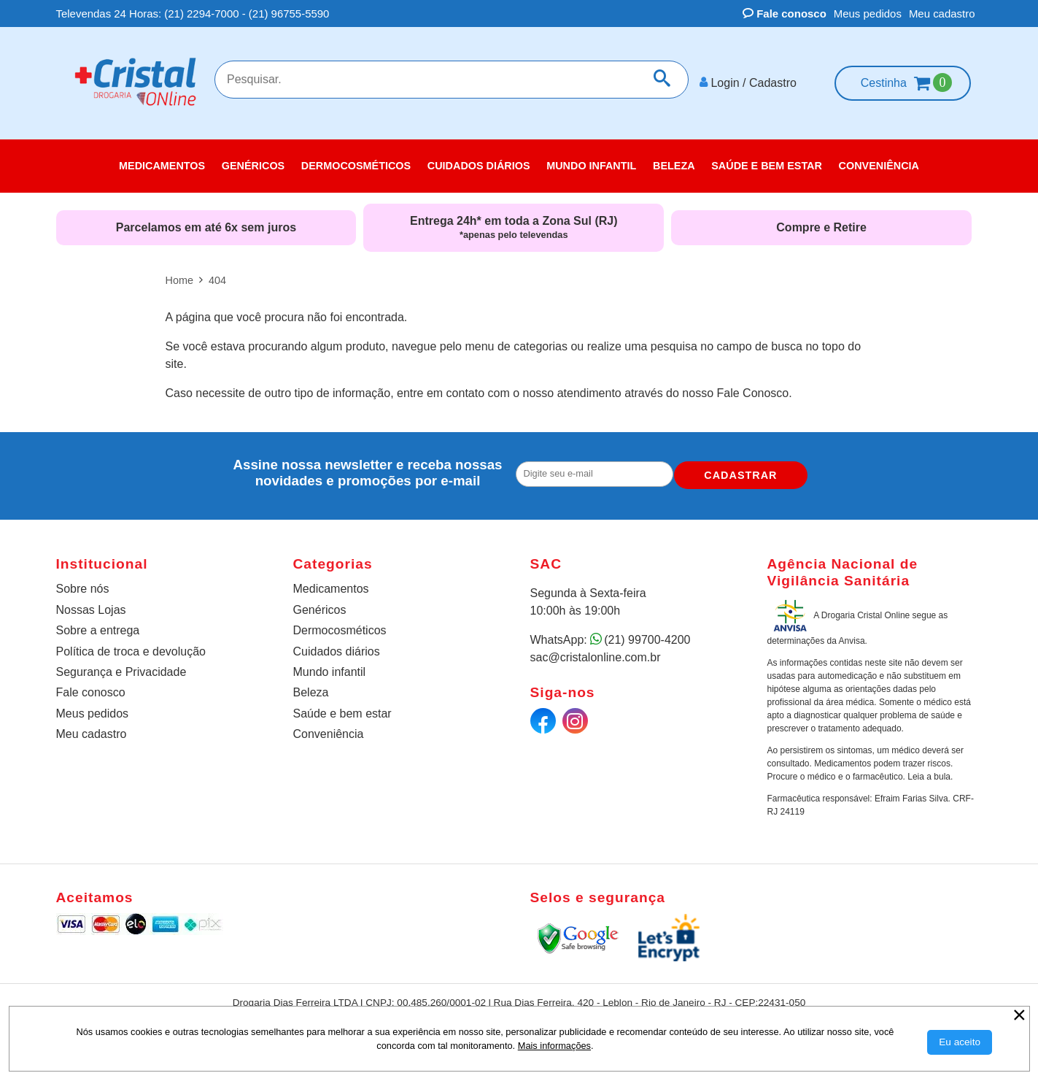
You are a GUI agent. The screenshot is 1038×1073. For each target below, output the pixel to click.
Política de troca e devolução (131, 646)
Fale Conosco (753, 388)
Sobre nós (82, 583)
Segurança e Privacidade (121, 667)
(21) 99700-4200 (647, 634)
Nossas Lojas (91, 605)
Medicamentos (331, 583)
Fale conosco (784, 13)
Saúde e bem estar (342, 709)
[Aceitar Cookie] (959, 1042)
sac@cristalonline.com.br (595, 652)
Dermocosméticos (340, 626)
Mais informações (554, 1045)
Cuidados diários (336, 646)
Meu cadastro (942, 13)
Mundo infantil (329, 667)
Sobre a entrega (98, 626)
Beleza (311, 688)
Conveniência (328, 729)
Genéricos (319, 605)
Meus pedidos (868, 13)
